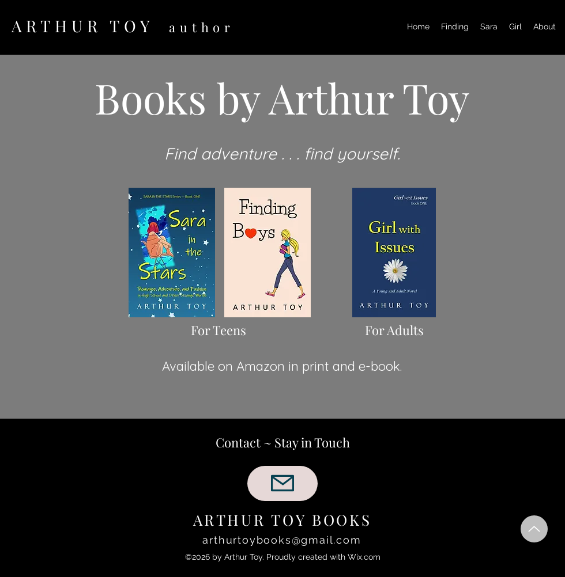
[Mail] (282, 483)
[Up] (534, 528)
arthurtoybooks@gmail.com (281, 540)
